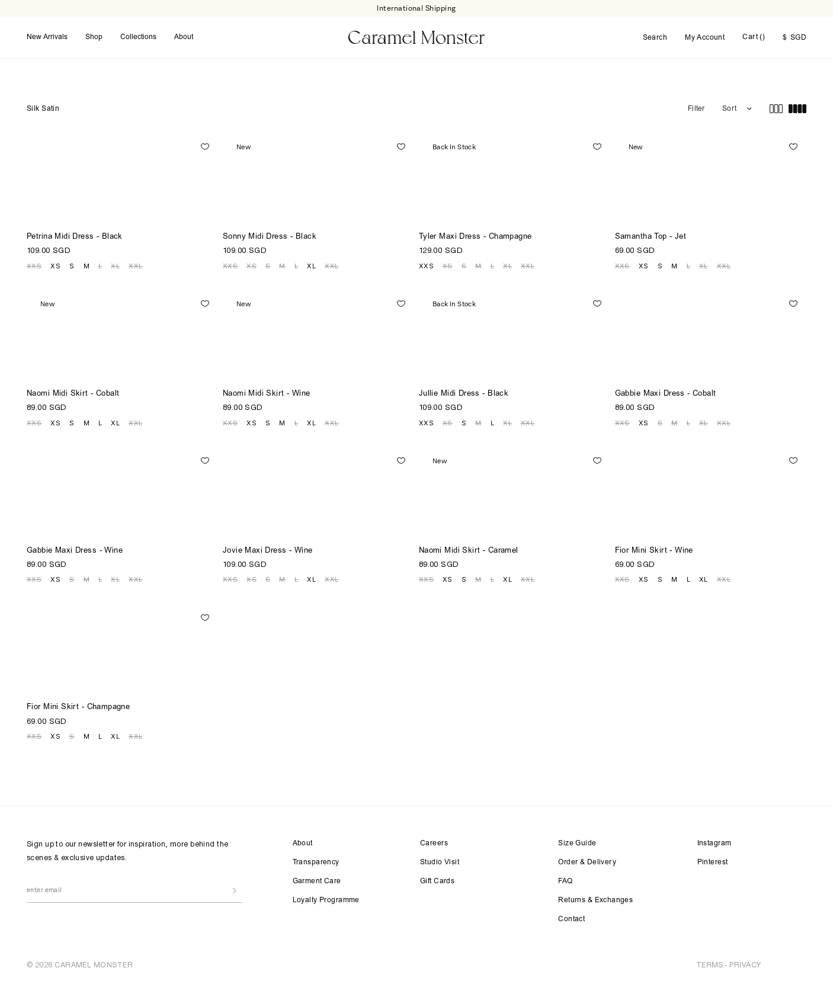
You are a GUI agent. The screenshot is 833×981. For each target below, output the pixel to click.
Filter (696, 109)
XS (55, 266)
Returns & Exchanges (595, 900)
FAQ (565, 881)
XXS (34, 266)
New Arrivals (47, 37)
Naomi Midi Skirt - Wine (266, 394)
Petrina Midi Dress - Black (75, 237)
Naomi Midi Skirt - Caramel (468, 551)
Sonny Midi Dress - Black (269, 237)
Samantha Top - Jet (651, 237)
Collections (138, 37)
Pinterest (712, 862)
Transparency (316, 862)
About (183, 37)
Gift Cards (437, 881)
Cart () (753, 37)
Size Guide (577, 843)
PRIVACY (745, 964)
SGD (794, 37)
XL (115, 266)
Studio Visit (439, 862)
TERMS (709, 964)
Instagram (714, 843)
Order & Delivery (587, 862)
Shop (93, 37)
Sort (729, 109)
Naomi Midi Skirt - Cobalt (73, 394)
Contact (571, 919)
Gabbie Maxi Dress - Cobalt (665, 394)
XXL (135, 266)
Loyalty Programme (326, 900)
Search (655, 37)
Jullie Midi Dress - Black (464, 394)
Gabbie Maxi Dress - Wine (75, 551)
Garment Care (317, 881)
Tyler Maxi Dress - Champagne (475, 237)
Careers (434, 843)
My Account (705, 37)
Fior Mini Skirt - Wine (654, 551)
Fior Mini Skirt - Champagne (78, 707)
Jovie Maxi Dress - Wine (268, 551)
